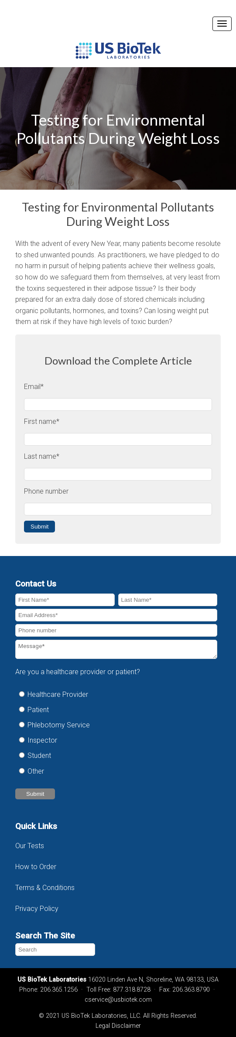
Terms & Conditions (45, 887)
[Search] (55, 949)
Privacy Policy (36, 908)
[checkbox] (116, 733)
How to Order (35, 867)
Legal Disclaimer (118, 1026)
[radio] (116, 694)
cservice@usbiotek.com (118, 999)
